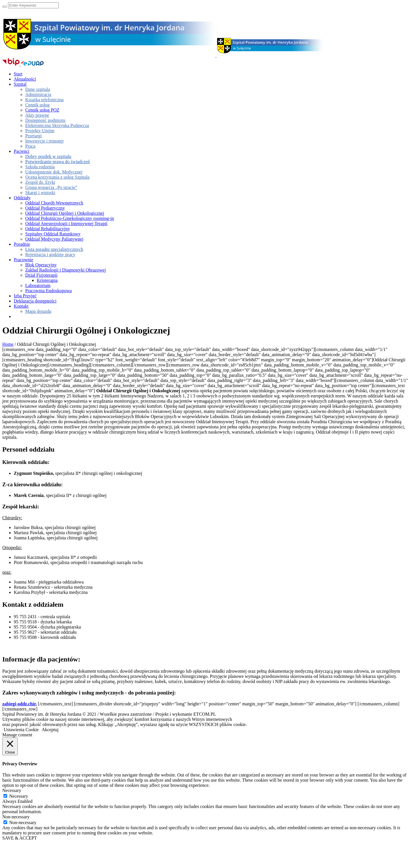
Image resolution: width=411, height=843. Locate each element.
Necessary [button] (11, 790)
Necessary (18, 796)
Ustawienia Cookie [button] (21, 729)
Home (7, 344)
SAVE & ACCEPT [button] (19, 838)
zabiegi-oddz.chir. (19, 703)
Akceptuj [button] (50, 729)
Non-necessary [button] (16, 816)
